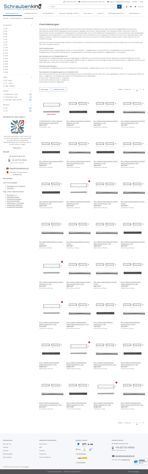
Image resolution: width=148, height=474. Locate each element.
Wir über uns (7, 444)
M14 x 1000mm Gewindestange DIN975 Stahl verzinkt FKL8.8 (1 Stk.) (50, 404)
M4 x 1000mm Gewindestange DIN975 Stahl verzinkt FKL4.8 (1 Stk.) (78, 162)
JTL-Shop (136, 471)
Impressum (42, 454)
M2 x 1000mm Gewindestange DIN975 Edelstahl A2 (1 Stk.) (78, 122)
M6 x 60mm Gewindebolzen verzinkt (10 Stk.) (77, 243)
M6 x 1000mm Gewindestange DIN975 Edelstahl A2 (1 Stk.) (51, 203)
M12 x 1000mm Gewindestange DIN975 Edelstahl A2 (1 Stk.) (49, 364)
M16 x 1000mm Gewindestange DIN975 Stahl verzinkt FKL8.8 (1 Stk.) (132, 404)
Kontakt (134, 2)
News (141, 2)
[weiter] (143, 89)
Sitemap (41, 450)
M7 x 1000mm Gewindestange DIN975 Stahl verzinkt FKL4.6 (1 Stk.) (106, 243)
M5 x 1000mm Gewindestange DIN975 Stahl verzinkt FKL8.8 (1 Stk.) (133, 162)
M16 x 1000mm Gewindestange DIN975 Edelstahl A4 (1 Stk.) (103, 404)
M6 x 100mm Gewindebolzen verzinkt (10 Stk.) (133, 203)
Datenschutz (43, 444)
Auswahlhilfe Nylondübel (15, 207)
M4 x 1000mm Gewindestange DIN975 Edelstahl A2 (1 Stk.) (51, 162)
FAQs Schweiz (7, 457)
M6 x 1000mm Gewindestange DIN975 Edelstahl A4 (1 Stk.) (78, 203)
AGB (40, 447)
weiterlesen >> (17, 148)
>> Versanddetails (80, 462)
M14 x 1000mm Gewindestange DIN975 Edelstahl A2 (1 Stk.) (131, 364)
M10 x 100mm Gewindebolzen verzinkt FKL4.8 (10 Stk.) (130, 323)
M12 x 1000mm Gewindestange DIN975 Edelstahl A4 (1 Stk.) (76, 364)
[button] (127, 6)
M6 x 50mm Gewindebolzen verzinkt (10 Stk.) (50, 243)
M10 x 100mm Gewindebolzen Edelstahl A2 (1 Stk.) (103, 323)
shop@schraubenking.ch (123, 2)
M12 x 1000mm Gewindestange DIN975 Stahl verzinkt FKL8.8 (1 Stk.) (105, 364)
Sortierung (44, 89)
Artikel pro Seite (58, 89)
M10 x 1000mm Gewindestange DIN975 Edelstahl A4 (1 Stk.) (49, 323)
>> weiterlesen (17, 174)
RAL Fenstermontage (13, 201)
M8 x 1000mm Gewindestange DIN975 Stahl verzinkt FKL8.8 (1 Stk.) (78, 283)
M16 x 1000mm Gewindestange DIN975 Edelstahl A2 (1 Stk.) (76, 404)
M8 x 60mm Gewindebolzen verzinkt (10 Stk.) (105, 283)
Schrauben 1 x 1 (12, 195)
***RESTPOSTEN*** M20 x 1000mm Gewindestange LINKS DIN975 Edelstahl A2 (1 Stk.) (50, 122)
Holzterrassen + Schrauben (15, 203)
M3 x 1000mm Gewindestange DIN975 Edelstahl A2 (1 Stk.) (106, 122)
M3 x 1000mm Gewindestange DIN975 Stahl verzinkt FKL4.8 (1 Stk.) (133, 122)
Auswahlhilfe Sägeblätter (15, 205)
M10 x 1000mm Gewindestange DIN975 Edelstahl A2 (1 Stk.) (131, 283)
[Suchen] (83, 7)
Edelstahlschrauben (13, 197)
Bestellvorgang (7, 454)
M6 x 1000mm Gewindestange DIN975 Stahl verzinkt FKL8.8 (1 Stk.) (106, 203)
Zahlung (5, 447)
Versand (5, 450)
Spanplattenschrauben (14, 199)
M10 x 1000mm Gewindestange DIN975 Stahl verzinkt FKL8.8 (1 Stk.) (77, 323)
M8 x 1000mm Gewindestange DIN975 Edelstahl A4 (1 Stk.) (51, 283)
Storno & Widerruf (45, 457)
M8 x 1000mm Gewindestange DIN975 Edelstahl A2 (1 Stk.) (133, 243)
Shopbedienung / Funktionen (16, 186)
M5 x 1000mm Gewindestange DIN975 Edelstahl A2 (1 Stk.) (106, 162)
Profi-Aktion (10, 188)
